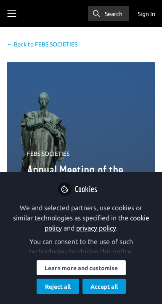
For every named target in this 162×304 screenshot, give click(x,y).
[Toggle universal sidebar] (12, 13)
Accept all (104, 286)
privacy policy (96, 228)
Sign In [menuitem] (146, 14)
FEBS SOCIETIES (42, 44)
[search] (108, 13)
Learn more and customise (81, 268)
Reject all (58, 286)
